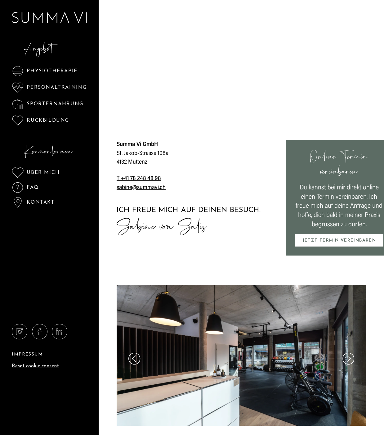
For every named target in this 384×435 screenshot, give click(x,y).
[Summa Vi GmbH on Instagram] (19, 331)
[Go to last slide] (134, 358)
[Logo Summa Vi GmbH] (49, 17)
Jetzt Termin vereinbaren (339, 240)
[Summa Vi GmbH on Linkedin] (59, 331)
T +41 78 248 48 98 (139, 179)
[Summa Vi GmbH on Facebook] (39, 331)
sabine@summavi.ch (141, 188)
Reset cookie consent (35, 366)
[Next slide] (348, 358)
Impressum (27, 354)
